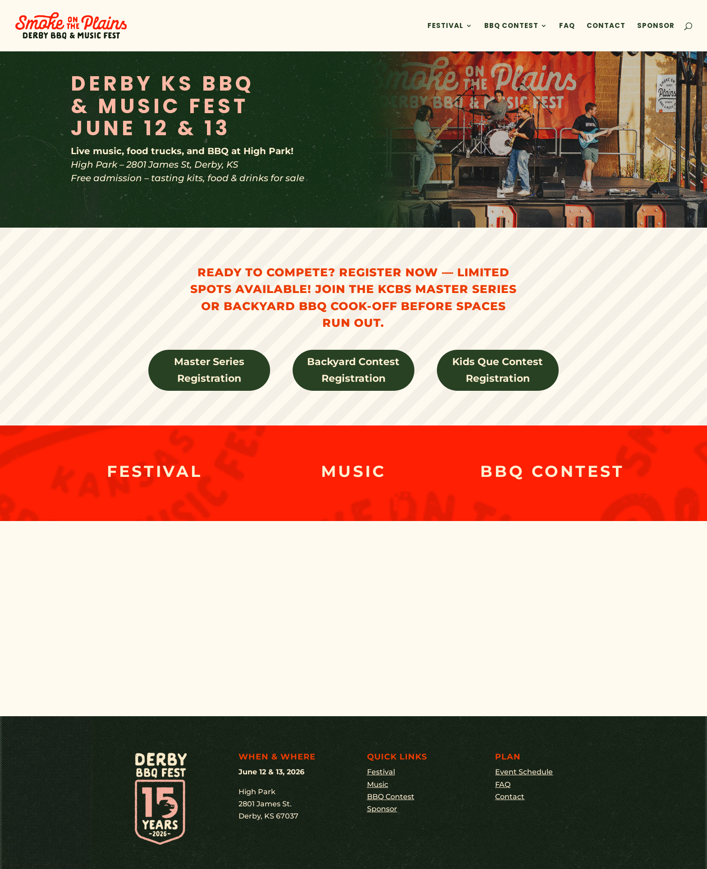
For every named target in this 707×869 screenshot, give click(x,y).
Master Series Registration (209, 370)
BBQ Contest (511, 26)
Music (377, 784)
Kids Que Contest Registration (497, 370)
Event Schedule (524, 772)
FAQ (567, 26)
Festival (445, 26)
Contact (606, 26)
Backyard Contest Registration (353, 370)
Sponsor (656, 26)
